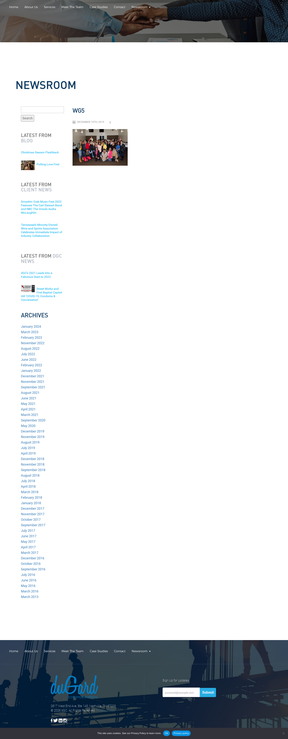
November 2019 (32, 437)
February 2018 (31, 497)
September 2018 (33, 470)
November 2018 (32, 464)
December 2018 (32, 459)
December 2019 (32, 431)
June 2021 (28, 398)
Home (13, 7)
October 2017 (31, 519)
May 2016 (28, 586)
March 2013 (29, 597)
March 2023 (29, 332)
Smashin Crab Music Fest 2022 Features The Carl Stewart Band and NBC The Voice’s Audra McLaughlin (41, 207)
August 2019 (30, 442)
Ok (166, 733)
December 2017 (32, 508)
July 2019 (28, 448)
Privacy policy (181, 733)
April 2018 (28, 486)
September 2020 (33, 420)
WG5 (78, 110)
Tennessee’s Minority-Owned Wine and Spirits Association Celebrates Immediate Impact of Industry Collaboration (41, 230)
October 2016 (31, 564)
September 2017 (33, 525)
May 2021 (28, 404)
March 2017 (29, 553)
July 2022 (28, 354)
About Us (31, 7)
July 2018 (28, 481)
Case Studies (99, 7)
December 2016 (32, 558)
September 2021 (33, 387)
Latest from (36, 137)
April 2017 (28, 547)
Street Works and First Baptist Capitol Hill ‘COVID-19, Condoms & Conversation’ (41, 294)
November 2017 (32, 514)
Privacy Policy (105, 710)
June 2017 (28, 536)
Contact (119, 7)
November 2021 (32, 382)
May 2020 (28, 426)
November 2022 (32, 343)
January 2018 (31, 503)
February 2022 (31, 365)
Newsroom (139, 7)
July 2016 (28, 575)
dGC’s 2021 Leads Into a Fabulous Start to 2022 (36, 274)
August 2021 (30, 393)
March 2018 (29, 492)
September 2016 (33, 569)
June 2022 (28, 360)
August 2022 (30, 348)
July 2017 (28, 531)
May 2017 (28, 542)
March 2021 (29, 415)
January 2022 (31, 371)
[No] (283, 733)
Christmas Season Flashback (40, 152)
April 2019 (28, 453)
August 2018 (30, 475)
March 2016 (29, 591)
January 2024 (31, 326)
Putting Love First (48, 164)
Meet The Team (72, 7)
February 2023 (31, 337)
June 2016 (28, 580)
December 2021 (32, 376)
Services (49, 7)
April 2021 (28, 409)
